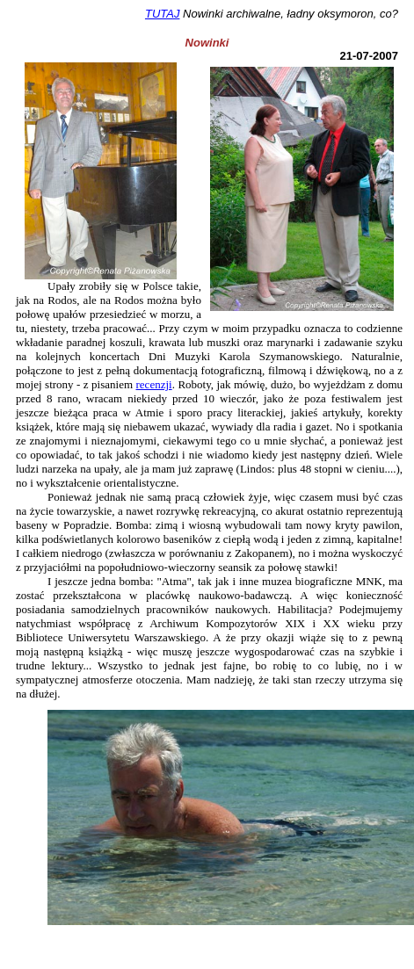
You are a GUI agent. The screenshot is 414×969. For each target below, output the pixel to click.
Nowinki (207, 42)
